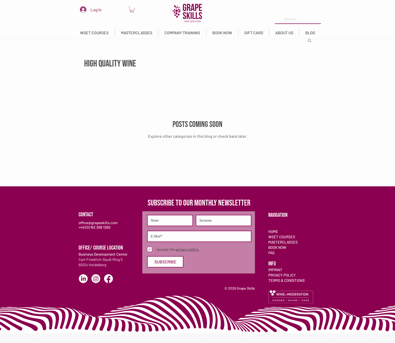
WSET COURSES (281, 236)
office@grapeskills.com (98, 222)
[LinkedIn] (83, 278)
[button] (94, 33)
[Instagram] (95, 278)
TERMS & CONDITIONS (286, 280)
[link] (132, 10)
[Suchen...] (297, 19)
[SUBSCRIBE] (165, 261)
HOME (273, 231)
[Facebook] (108, 278)
